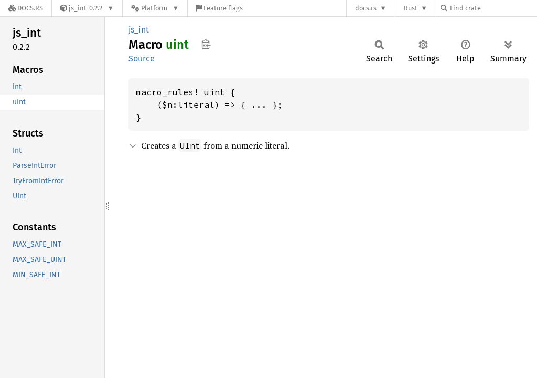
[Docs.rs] (25, 8)
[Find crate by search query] (493, 8)
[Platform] (155, 8)
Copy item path (205, 44)
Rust (410, 8)
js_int (138, 30)
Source (141, 59)
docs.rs (366, 8)
